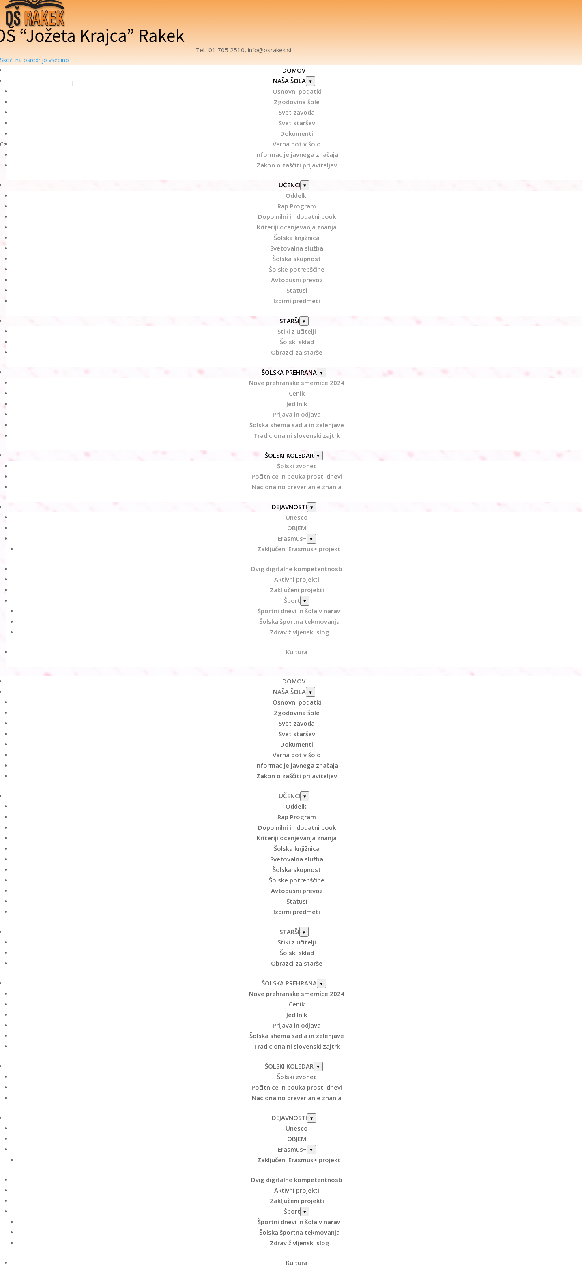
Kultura (296, 652)
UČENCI (289, 185)
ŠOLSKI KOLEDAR (289, 455)
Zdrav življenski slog (299, 632)
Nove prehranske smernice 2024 (296, 383)
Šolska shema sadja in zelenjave (296, 425)
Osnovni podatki (297, 91)
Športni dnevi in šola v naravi (300, 611)
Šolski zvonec (297, 466)
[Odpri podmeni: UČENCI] (304, 185)
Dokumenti (296, 133)
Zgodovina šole (297, 102)
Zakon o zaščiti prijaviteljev (296, 165)
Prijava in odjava (297, 414)
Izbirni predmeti (296, 301)
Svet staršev (297, 123)
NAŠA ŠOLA (289, 81)
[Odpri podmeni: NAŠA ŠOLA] (310, 81)
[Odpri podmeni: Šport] (304, 601)
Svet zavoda (297, 112)
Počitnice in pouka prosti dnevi (296, 476)
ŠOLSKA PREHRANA (289, 372)
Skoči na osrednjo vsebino (34, 60)
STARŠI (289, 321)
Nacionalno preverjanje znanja (296, 487)
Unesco (297, 517)
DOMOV (293, 70)
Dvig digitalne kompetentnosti (297, 569)
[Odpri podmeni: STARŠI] (304, 321)
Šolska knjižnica (297, 237)
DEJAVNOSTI (289, 507)
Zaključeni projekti (297, 590)
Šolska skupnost (297, 259)
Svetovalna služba (296, 248)
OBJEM (296, 528)
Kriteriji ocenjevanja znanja (297, 227)
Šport (292, 600)
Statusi (296, 290)
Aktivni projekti (296, 579)
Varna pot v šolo (297, 144)
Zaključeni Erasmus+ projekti (299, 549)
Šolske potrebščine (296, 269)
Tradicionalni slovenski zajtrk (296, 435)
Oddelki (297, 195)
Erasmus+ (292, 538)
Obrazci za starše (296, 352)
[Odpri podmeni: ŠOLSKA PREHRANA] (321, 372)
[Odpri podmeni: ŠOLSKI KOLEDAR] (318, 455)
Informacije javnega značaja (296, 154)
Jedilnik (296, 404)
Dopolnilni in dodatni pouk (297, 216)
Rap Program (296, 206)
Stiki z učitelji (296, 331)
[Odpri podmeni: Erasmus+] (311, 539)
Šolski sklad (297, 342)
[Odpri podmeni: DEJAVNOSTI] (311, 507)
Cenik (297, 393)
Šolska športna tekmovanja (299, 621)
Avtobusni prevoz (297, 280)
